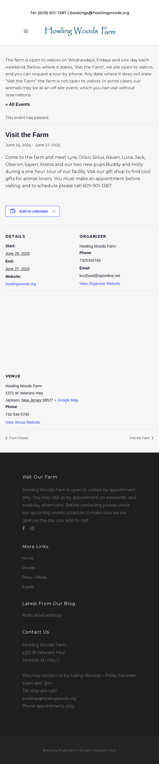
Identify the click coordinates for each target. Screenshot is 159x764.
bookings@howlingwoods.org (99, 12)
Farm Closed (18, 438)
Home (27, 558)
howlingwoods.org (20, 284)
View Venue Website (22, 422)
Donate (28, 568)
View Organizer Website (100, 283)
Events (28, 587)
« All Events (17, 104)
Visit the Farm (140, 438)
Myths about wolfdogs (42, 615)
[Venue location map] (79, 330)
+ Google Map (66, 400)
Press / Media (34, 577)
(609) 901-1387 (52, 12)
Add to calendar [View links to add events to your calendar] (33, 211)
